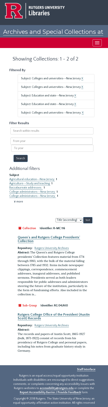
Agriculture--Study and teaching (29, 183)
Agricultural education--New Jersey (32, 179)
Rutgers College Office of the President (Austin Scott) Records (54, 316)
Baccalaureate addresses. (26, 187)
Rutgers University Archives (52, 248)
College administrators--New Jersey (32, 191)
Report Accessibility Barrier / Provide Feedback (50, 392)
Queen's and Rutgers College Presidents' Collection (49, 239)
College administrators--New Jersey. (32, 196)
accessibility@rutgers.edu (57, 388)
